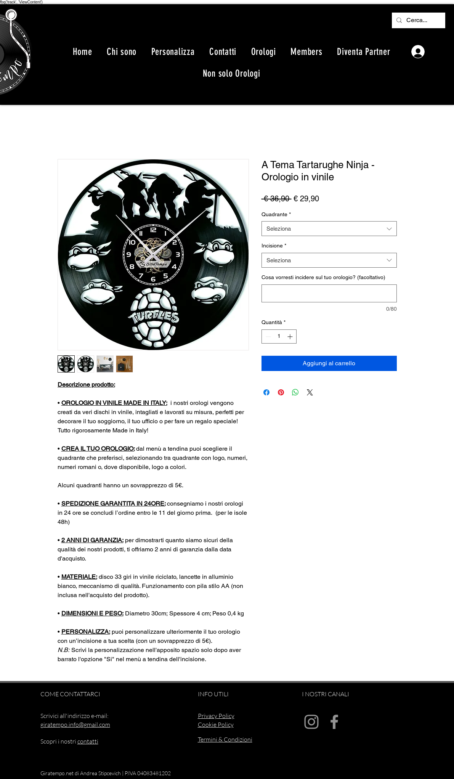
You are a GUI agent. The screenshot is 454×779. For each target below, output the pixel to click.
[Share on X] (309, 392)
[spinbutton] (279, 336)
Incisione (273, 246)
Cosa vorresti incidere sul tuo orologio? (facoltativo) (323, 277)
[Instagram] (311, 721)
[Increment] (290, 336)
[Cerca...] (417, 20)
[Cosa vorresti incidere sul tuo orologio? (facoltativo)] (329, 293)
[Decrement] (267, 336)
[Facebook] (334, 721)
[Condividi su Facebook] (266, 392)
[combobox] (329, 228)
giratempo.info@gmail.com (75, 724)
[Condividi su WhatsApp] (295, 392)
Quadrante (276, 214)
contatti (87, 741)
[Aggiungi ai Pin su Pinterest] (281, 392)
